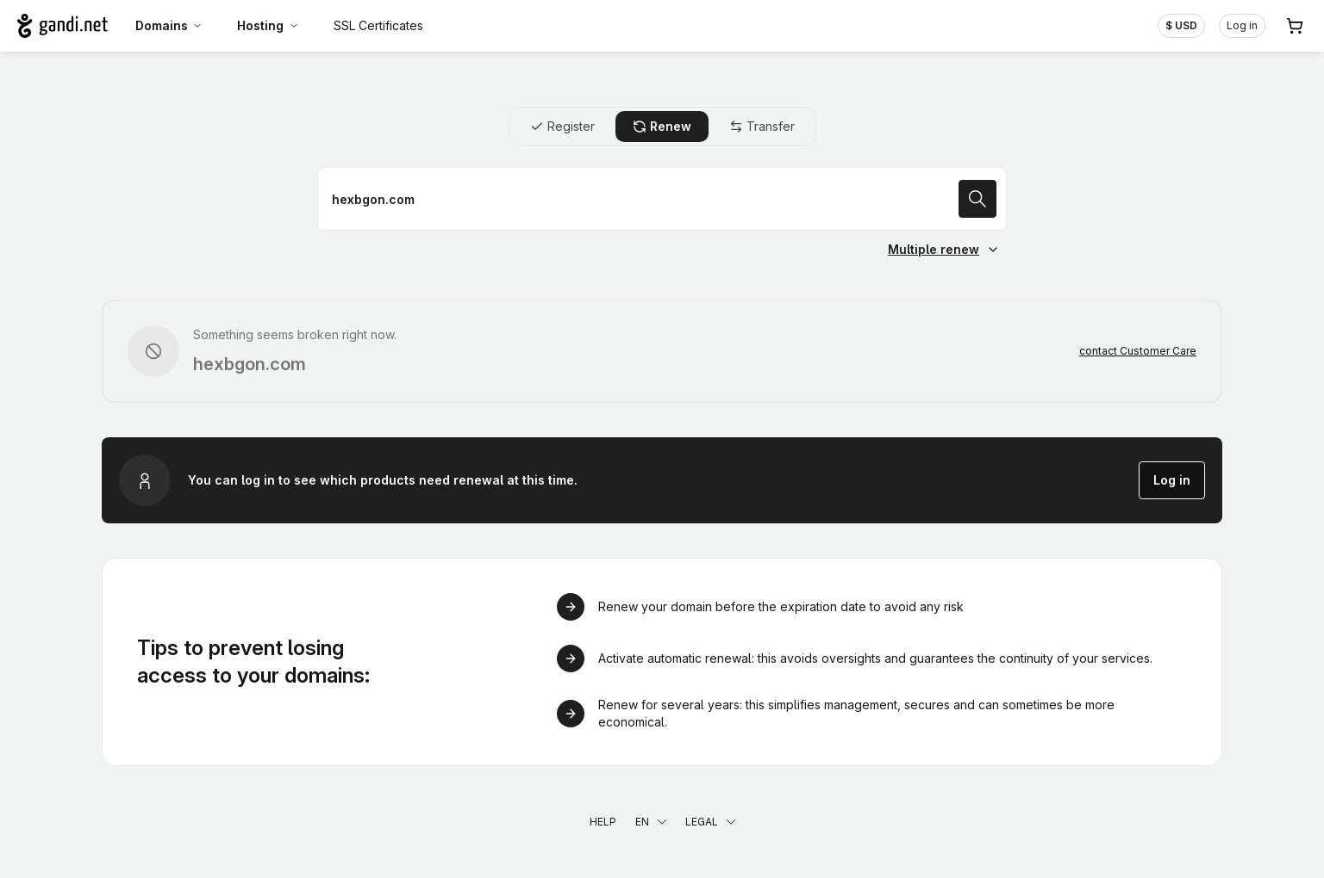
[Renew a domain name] (662, 199)
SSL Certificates (378, 25)
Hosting (268, 25)
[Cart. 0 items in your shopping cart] (1294, 25)
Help (603, 821)
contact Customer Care (1137, 350)
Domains (169, 25)
